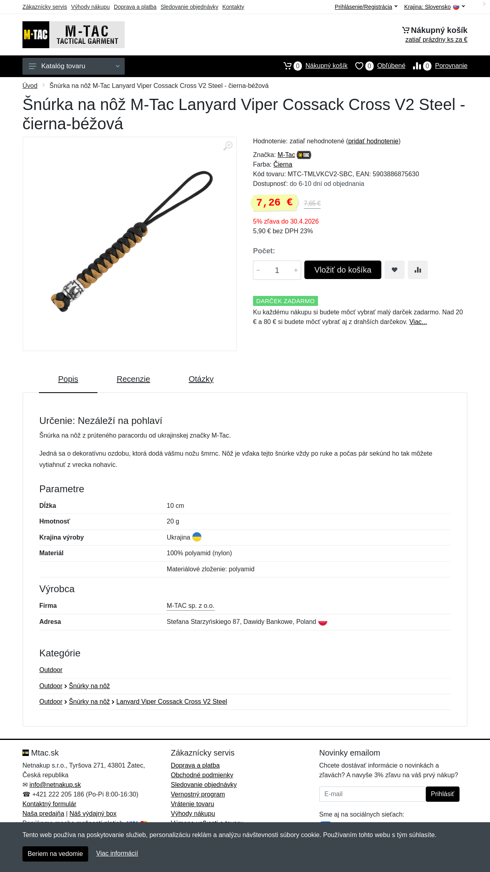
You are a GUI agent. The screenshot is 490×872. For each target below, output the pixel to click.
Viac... (418, 321)
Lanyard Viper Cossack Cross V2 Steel (171, 701)
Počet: (264, 251)
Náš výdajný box (92, 813)
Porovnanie (436, 65)
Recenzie (133, 379)
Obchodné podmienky (202, 775)
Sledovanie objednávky (189, 7)
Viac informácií (117, 853)
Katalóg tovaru (74, 66)
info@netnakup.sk (55, 784)
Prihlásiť (442, 794)
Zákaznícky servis (44, 7)
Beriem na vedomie (55, 853)
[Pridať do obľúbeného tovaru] (395, 270)
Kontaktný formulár (49, 804)
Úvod (29, 85)
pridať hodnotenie (373, 141)
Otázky (200, 379)
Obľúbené (376, 65)
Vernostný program (198, 794)
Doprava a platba (135, 7)
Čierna (282, 164)
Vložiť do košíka (342, 269)
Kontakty (233, 7)
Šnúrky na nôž (89, 686)
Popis (68, 379)
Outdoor (51, 669)
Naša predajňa (43, 813)
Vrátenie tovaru (192, 804)
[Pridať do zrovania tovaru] (418, 270)
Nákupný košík (312, 65)
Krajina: (434, 7)
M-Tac (286, 154)
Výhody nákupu (90, 7)
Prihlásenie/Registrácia (366, 7)
